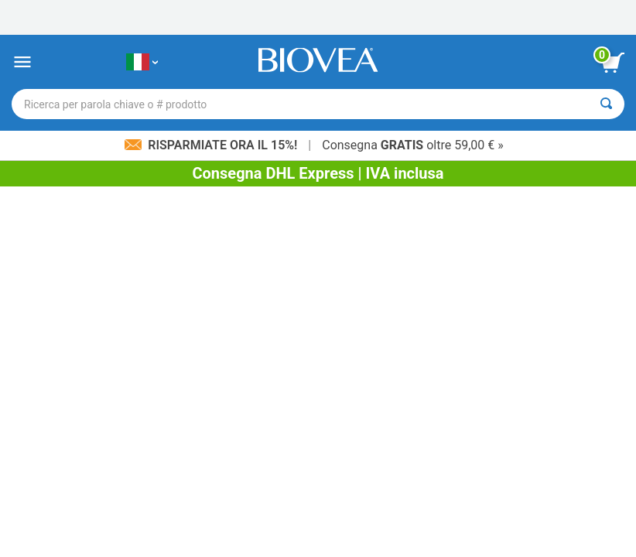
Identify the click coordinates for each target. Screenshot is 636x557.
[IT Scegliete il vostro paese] (142, 62)
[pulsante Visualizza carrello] (612, 62)
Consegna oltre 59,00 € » (413, 145)
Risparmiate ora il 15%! (212, 145)
